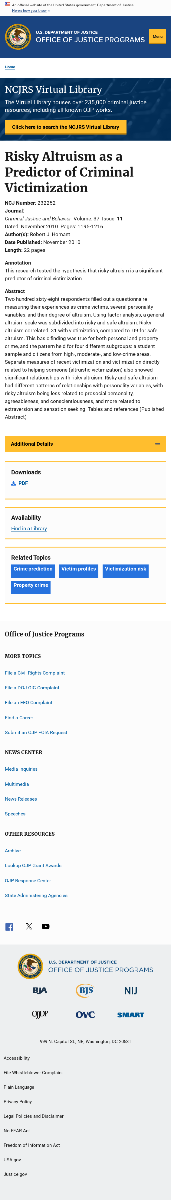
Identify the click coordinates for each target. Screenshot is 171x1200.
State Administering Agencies (36, 895)
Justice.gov (15, 1174)
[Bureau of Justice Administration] (40, 995)
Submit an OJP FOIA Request (36, 732)
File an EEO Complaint (28, 702)
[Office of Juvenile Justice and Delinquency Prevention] (40, 1020)
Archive (13, 851)
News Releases (21, 799)
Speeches (15, 814)
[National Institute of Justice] (131, 995)
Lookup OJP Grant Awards (33, 865)
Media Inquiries (21, 769)
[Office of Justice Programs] (18, 37)
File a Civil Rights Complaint (35, 672)
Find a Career (19, 717)
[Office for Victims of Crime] (85, 1019)
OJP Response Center (28, 880)
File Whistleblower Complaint (33, 1072)
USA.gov (12, 1160)
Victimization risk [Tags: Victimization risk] (125, 569)
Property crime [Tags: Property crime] (31, 585)
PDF (23, 483)
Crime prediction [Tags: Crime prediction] (33, 569)
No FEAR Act (17, 1130)
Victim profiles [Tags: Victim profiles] (78, 569)
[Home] (90, 36)
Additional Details (32, 444)
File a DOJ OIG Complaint (32, 688)
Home (10, 67)
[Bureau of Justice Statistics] (85, 999)
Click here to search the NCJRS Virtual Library (65, 127)
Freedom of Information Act (32, 1145)
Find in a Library (29, 528)
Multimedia (17, 784)
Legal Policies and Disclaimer (34, 1116)
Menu (158, 36)
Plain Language (19, 1087)
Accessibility (17, 1058)
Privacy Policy (18, 1101)
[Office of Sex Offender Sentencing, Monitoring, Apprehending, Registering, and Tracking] (130, 1018)
